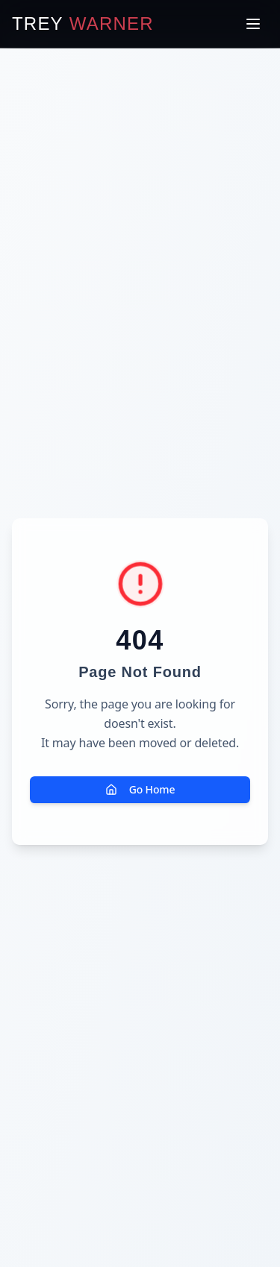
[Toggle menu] (253, 24)
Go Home (140, 789)
